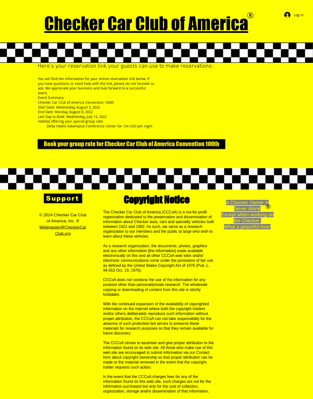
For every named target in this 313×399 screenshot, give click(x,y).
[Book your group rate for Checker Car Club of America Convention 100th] (131, 144)
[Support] (63, 198)
